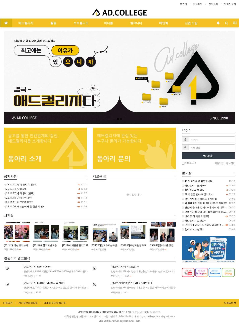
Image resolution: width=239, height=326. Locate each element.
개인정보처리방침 (28, 302)
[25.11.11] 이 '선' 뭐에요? (18, 202)
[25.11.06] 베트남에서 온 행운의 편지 (24, 206)
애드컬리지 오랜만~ (194, 220)
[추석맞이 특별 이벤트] (195, 216)
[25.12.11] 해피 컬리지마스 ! (20, 184)
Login (208, 155)
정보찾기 (213, 4)
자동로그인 (189, 163)
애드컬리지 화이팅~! (194, 190)
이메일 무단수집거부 (55, 302)
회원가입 (198, 4)
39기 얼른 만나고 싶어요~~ (198, 194)
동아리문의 (230, 4)
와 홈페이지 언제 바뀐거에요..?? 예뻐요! (204, 203)
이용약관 (8, 302)
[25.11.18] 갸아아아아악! (18, 197)
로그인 (183, 4)
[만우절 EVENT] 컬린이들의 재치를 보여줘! (206, 225)
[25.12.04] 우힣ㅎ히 (15, 189)
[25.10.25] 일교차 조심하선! (104, 245)
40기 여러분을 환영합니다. (197, 181)
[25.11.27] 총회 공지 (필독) (19, 193)
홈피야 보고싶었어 (193, 229)
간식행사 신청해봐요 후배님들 (199, 198)
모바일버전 (230, 302)
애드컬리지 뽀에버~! (194, 185)
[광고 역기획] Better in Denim (56, 273)
